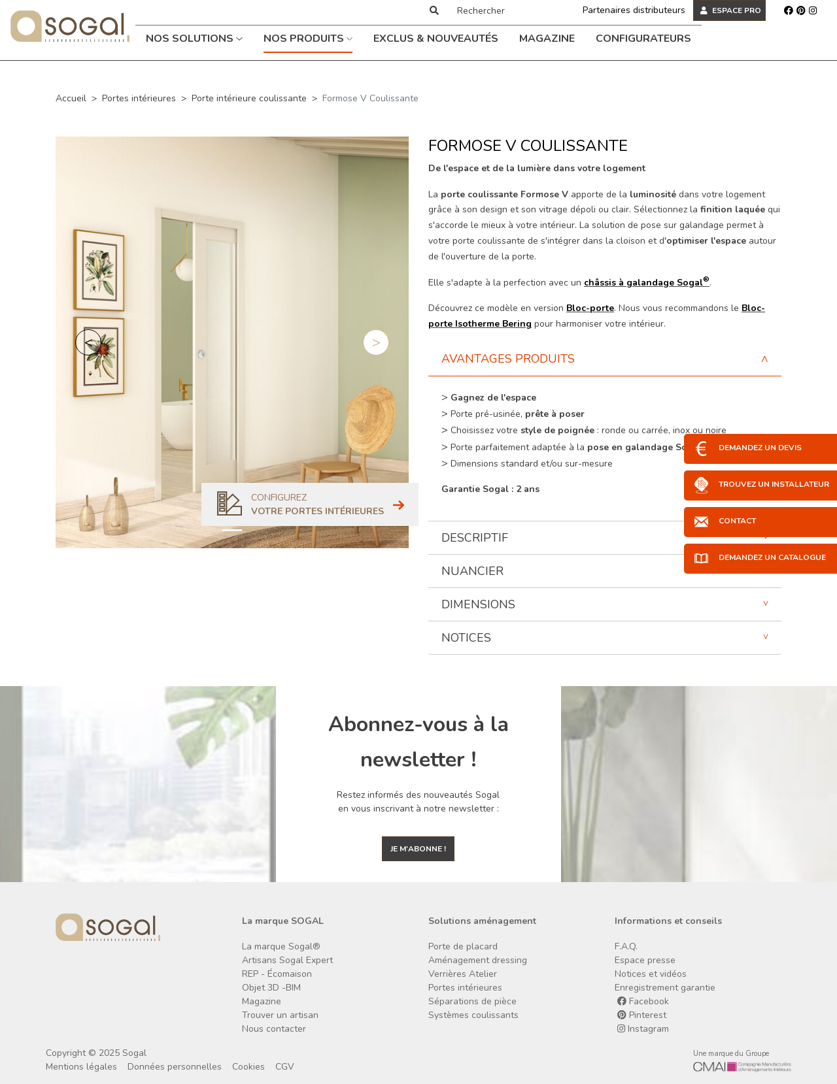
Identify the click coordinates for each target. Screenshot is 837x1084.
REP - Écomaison (277, 974)
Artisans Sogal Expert (287, 960)
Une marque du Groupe (731, 1054)
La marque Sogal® (281, 946)
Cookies (248, 1066)
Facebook (643, 1001)
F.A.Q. (626, 946)
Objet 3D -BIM (271, 987)
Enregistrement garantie (665, 987)
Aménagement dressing (477, 960)
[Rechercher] (505, 10)
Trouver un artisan (280, 1015)
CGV (284, 1066)
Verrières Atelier (462, 974)
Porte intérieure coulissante (249, 98)
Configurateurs (643, 38)
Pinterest (641, 1015)
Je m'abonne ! (418, 849)
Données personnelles (175, 1066)
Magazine (547, 38)
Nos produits (308, 38)
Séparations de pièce (472, 1001)
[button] (88, 342)
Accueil (71, 98)
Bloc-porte (590, 308)
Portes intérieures (139, 98)
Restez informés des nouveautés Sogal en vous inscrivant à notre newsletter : (418, 802)
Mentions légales (81, 1066)
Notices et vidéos (651, 974)
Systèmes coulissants (473, 1015)
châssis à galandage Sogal (646, 282)
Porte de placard (463, 946)
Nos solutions (194, 38)
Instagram (643, 1029)
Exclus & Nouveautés (435, 38)
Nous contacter (274, 1029)
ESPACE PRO (730, 10)
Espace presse (645, 960)
